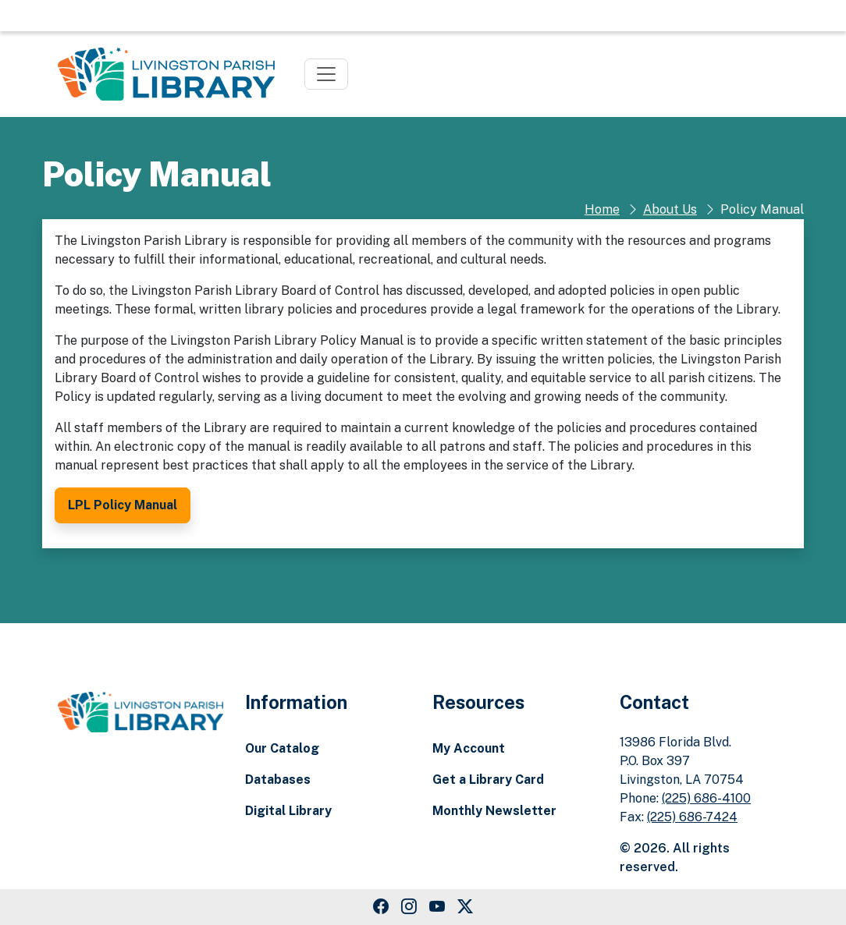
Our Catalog (282, 748)
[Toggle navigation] (326, 74)
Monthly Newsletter (494, 810)
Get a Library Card (488, 779)
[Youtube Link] (437, 907)
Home (602, 209)
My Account (468, 748)
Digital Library (288, 810)
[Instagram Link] (409, 907)
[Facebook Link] (381, 907)
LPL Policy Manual (122, 505)
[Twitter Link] (465, 907)
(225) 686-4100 (706, 798)
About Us (670, 209)
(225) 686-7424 (692, 817)
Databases (278, 779)
